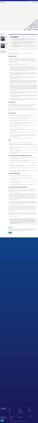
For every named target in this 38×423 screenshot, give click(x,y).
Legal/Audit (11, 417)
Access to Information (12, 416)
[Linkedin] (13, 421)
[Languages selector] (36, 0)
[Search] (37, 2)
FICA (19, 418)
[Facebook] (10, 421)
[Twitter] (11, 421)
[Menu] (34, 2)
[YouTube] (14, 421)
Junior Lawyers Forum (20, 412)
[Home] (3, 2)
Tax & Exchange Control (4, 52)
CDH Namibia (31, 0)
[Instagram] (12, 421)
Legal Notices (20, 416)
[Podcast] (15, 421)
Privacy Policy (20, 417)
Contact (10, 411)
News (28, 411)
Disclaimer (11, 418)
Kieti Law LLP (27, 0)
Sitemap (10, 419)
